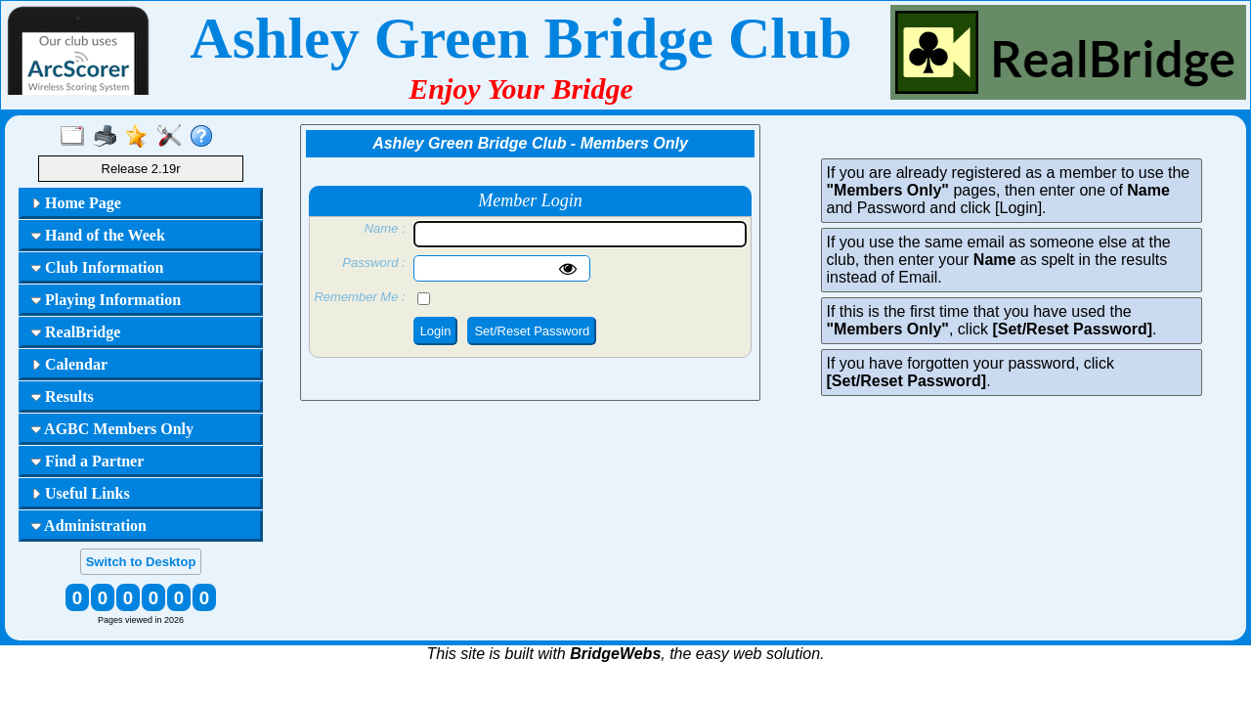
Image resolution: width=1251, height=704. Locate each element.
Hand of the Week (98, 235)
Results (62, 396)
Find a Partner (87, 461)
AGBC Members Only (112, 428)
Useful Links (80, 493)
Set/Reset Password (531, 331)
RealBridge (75, 332)
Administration (89, 525)
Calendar (69, 364)
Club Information (97, 267)
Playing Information (106, 299)
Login (436, 331)
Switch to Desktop (141, 561)
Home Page (76, 203)
